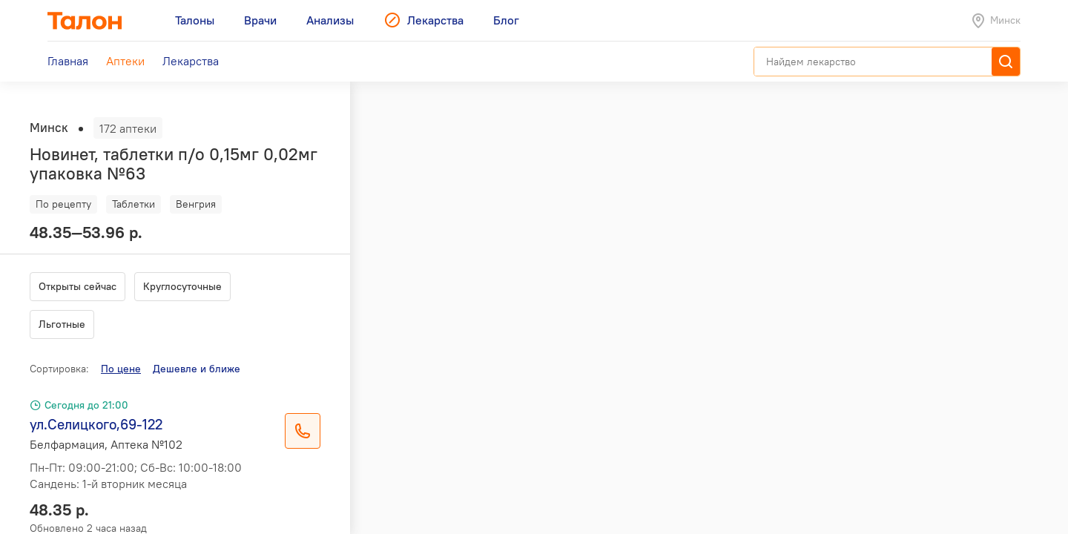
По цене (121, 368)
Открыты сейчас (77, 286)
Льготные (62, 324)
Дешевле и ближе (196, 368)
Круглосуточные (182, 286)
